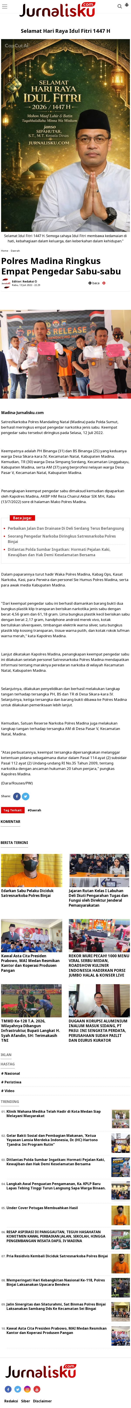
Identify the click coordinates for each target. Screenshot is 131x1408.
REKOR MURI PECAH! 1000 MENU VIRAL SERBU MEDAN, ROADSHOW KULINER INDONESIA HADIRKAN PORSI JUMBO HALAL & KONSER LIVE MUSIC (99, 967)
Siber (25, 1401)
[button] (126, 3)
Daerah (15, 250)
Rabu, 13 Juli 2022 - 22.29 (26, 285)
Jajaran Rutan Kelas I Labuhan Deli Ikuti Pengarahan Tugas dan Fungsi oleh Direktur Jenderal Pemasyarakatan (98, 898)
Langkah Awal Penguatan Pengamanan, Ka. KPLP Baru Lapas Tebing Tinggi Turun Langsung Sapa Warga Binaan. (56, 1186)
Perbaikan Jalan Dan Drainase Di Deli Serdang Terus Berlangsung (66, 528)
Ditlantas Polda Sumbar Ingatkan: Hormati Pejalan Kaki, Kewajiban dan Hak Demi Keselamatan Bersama (56, 1162)
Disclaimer (42, 1401)
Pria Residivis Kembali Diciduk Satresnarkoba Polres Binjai (57, 1256)
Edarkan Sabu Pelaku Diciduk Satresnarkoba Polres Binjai (27, 893)
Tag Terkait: (12, 810)
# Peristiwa (11, 1082)
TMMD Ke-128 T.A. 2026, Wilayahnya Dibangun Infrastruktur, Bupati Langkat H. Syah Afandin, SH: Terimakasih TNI (30, 1030)
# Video (7, 1090)
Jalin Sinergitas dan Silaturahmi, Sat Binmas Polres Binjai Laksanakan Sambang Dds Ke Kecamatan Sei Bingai (56, 1306)
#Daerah (34, 810)
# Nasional (10, 1073)
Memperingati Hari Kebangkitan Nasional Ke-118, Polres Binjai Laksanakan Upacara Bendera (56, 1282)
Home (4, 250)
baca (94, 283)
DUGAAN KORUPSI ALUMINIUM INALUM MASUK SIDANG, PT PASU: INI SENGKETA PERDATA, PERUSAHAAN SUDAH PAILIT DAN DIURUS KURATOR (98, 1030)
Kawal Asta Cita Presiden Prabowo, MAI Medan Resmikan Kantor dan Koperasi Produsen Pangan (30, 963)
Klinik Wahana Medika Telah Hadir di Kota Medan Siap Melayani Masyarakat (54, 1113)
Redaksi (11, 1401)
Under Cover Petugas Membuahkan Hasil (42, 1207)
